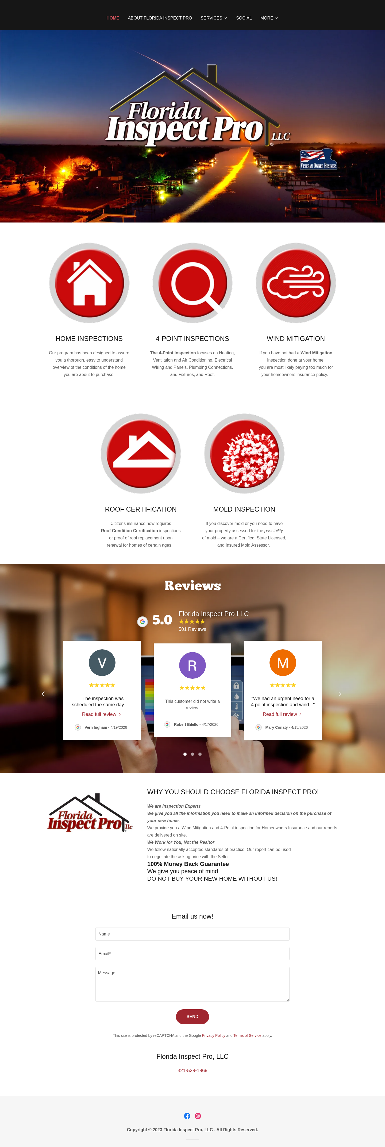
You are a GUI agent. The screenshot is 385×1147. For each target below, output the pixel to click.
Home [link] (112, 18)
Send (192, 1016)
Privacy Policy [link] (213, 1035)
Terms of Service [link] (247, 1035)
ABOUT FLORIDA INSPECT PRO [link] (160, 18)
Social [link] (244, 18)
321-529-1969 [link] (192, 1070)
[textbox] (192, 934)
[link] (102, 714)
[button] (214, 18)
